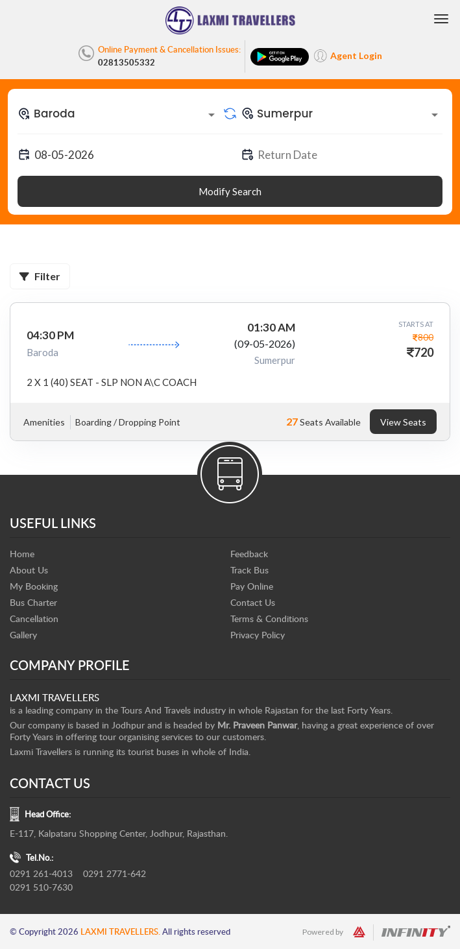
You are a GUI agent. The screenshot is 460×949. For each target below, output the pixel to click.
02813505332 (126, 62)
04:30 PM (50, 335)
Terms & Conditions (269, 618)
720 (423, 352)
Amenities (44, 421)
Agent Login (356, 55)
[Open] (211, 115)
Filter (39, 276)
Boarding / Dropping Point (127, 421)
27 (292, 421)
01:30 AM (271, 327)
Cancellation (34, 618)
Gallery (23, 635)
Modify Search (230, 191)
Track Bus (249, 570)
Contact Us (252, 602)
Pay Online (251, 586)
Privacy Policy (257, 635)
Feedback (249, 553)
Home (22, 553)
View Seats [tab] (403, 421)
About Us (29, 570)
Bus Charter (33, 602)
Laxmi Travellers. (120, 931)
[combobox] (118, 113)
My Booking (34, 586)
